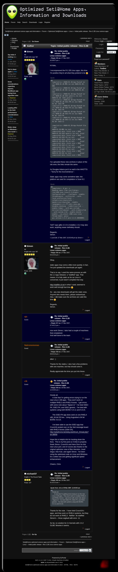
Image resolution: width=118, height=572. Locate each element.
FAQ (13, 42)
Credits (66, 560)
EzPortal (63, 558)
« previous (83, 38)
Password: (100, 48)
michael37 (32, 473)
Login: (101, 44)
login (102, 41)
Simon (30, 51)
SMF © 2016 (47, 560)
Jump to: (76, 550)
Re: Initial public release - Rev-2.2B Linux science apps (60, 53)
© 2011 (60, 562)
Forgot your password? (101, 59)
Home (14, 38)
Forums (15, 40)
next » (90, 38)
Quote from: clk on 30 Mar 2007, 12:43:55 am (65, 488)
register (109, 41)
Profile (14, 48)
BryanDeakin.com (52, 562)
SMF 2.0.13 (38, 560)
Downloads (14, 47)
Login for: (100, 52)
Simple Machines (57, 560)
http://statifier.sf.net (57, 285)
